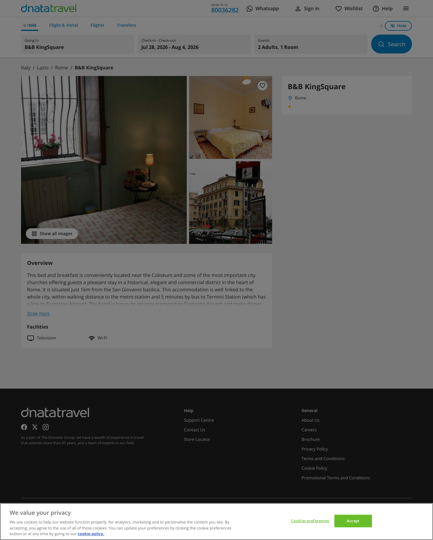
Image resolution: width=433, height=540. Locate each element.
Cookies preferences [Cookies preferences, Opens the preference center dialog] (310, 520)
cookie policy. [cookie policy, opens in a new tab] (91, 533)
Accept (353, 520)
